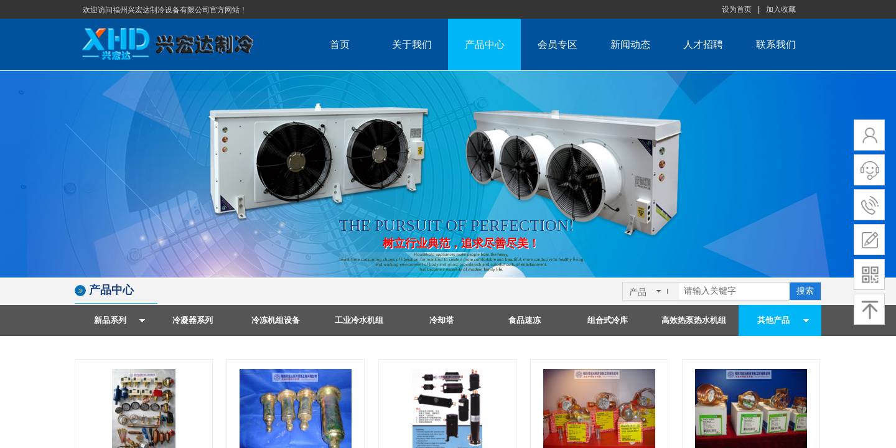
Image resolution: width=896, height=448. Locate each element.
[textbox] (734, 291)
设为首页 (737, 9)
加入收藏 (781, 9)
